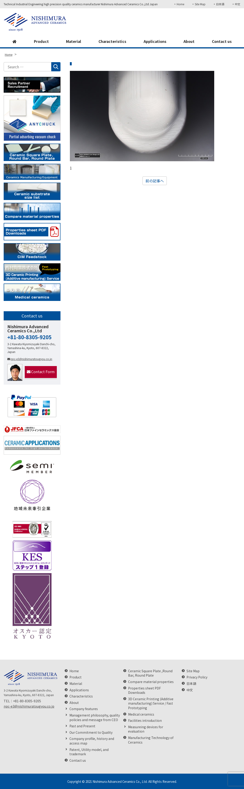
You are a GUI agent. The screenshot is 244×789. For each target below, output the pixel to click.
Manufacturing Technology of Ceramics (150, 740)
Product (40, 41)
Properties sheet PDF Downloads (144, 690)
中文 (237, 4)
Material (73, 41)
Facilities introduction (145, 720)
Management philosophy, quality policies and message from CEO (94, 717)
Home (180, 4)
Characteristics (112, 41)
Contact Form (41, 371)
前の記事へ (154, 180)
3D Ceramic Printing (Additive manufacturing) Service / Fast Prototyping (150, 703)
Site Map (200, 4)
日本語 (220, 4)
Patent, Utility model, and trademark (89, 751)
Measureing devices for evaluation (145, 729)
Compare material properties (151, 682)
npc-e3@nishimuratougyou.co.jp (29, 359)
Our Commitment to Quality (90, 732)
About (189, 41)
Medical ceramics (141, 714)
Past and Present (82, 726)
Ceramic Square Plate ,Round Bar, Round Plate (150, 673)
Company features (83, 709)
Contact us (222, 41)
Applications (155, 41)
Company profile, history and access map (91, 740)
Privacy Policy (196, 677)
